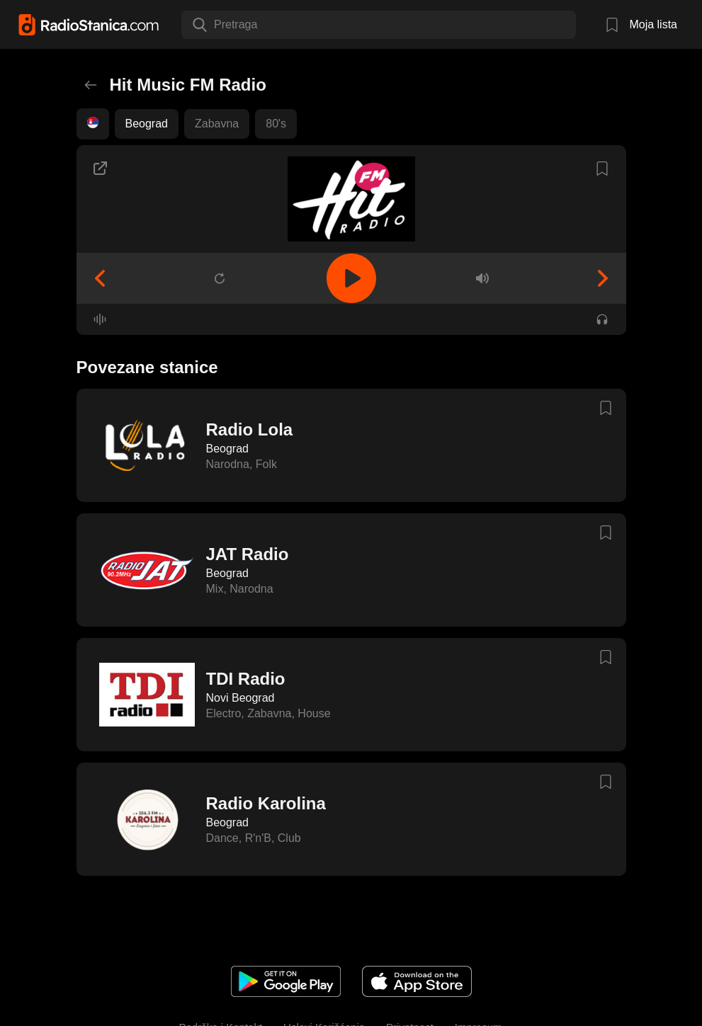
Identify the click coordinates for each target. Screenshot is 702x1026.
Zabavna (217, 124)
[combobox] (215, 24)
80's (276, 124)
